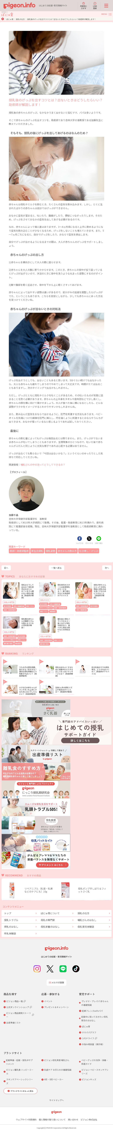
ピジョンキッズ (89, 1079)
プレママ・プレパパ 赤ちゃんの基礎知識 (95, 1003)
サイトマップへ (56, 1100)
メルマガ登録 (56, 982)
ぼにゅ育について (50, 913)
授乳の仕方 (20, 19)
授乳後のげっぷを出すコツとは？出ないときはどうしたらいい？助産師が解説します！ (61, 19)
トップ (7, 913)
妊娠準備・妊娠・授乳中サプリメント (19, 1062)
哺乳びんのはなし (87, 920)
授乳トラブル (11, 920)
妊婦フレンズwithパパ (92, 1010)
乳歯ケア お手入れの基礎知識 (57, 1069)
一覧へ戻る (56, 567)
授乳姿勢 (50, 551)
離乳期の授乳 (8, 643)
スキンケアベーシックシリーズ (19, 1081)
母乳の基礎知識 (19, 606)
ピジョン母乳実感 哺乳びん (56, 1060)
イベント (48, 1001)
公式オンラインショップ (17, 1007)
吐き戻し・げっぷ (88, 551)
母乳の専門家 (9, 602)
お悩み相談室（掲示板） (93, 1044)
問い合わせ (73, 1119)
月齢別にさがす (83, 5)
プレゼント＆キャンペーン (56, 1007)
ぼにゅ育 (9, 19)
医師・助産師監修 (19, 551)
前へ (6, 567)
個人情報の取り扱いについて (52, 1119)
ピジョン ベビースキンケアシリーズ (95, 1071)
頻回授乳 (53, 611)
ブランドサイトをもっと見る (21, 1091)
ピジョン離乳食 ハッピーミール (19, 1071)
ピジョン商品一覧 (14, 1001)
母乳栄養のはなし (50, 926)
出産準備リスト (13, 1022)
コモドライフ (88, 1038)
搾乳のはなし (11, 926)
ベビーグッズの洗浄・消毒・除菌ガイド (94, 1062)
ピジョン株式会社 (89, 1119)
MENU (104, 14)
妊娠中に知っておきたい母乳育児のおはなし (94, 1018)
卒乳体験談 (10, 933)
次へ (107, 567)
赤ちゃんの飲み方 (67, 551)
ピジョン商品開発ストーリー (18, 1015)
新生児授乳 (37, 551)
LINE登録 (95, 5)
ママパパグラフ (89, 1032)
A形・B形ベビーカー (53, 1079)
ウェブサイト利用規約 (26, 1119)
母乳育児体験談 (86, 926)
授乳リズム (30, 606)
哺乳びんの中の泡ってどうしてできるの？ (43, 464)
